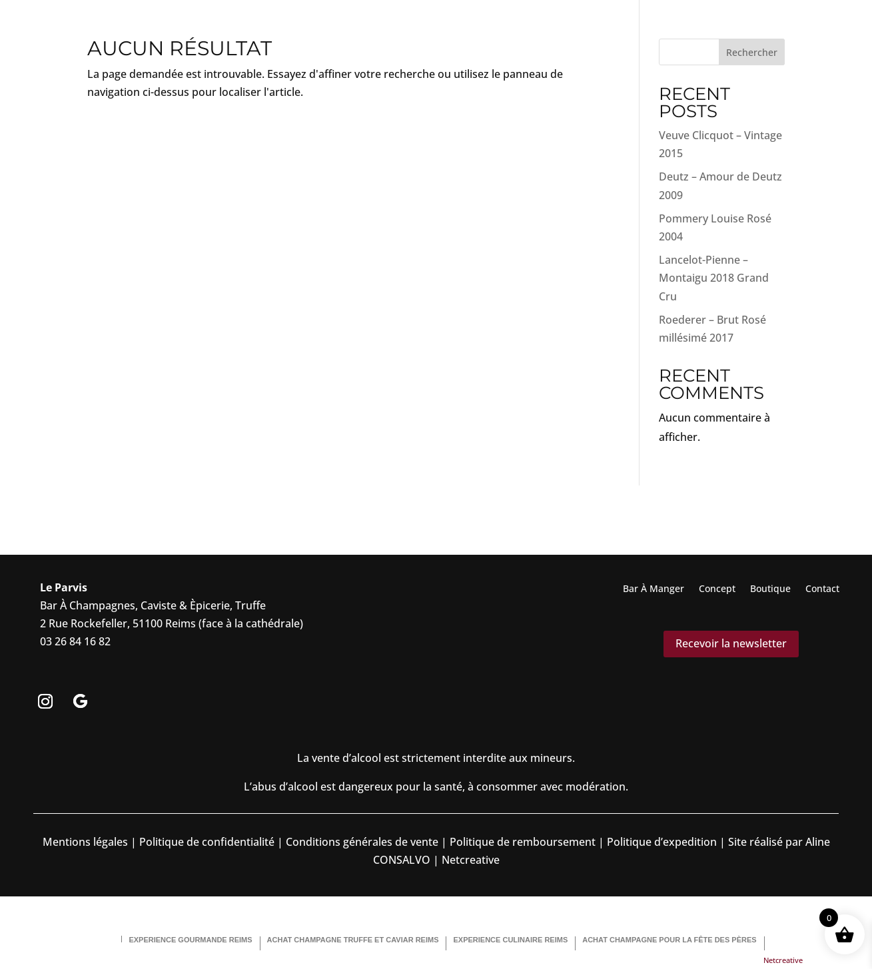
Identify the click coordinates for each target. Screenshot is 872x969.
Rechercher (751, 52)
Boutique (770, 589)
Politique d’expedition (660, 841)
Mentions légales (85, 841)
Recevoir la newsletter (731, 643)
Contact (822, 589)
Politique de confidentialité (205, 841)
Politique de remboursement (523, 841)
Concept (717, 589)
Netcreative (783, 960)
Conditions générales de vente (362, 841)
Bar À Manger (653, 589)
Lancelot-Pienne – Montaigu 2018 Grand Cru (714, 277)
